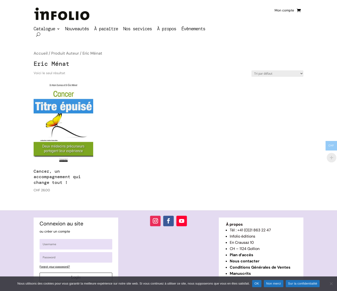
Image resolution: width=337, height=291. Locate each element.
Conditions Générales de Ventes (260, 267)
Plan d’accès (241, 254)
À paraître (106, 29)
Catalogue (44, 29)
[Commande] (277, 73)
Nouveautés (77, 29)
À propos (166, 29)
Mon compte (284, 10)
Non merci (273, 283)
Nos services (137, 29)
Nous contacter (245, 261)
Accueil (41, 53)
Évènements (193, 29)
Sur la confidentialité (302, 283)
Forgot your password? (55, 267)
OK (257, 283)
